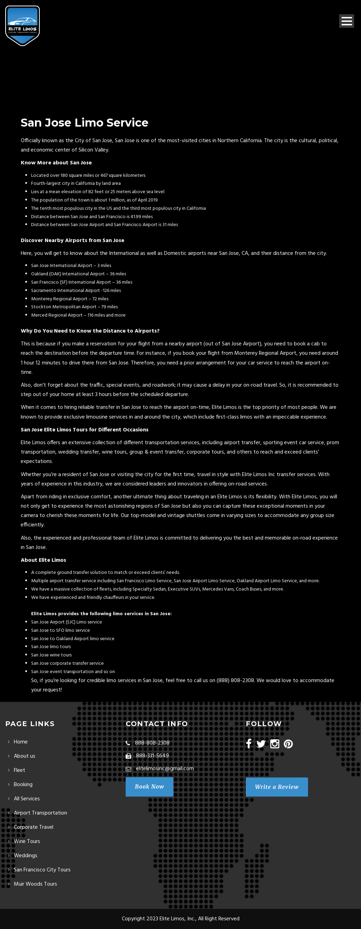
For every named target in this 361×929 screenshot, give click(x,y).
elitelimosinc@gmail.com (165, 768)
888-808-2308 (152, 743)
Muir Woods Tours (35, 884)
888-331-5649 (152, 755)
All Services (27, 798)
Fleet (19, 770)
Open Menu (346, 21)
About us (24, 756)
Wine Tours (27, 841)
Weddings (25, 855)
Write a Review (277, 786)
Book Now (149, 786)
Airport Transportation (40, 813)
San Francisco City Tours (42, 870)
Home (21, 742)
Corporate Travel (33, 827)
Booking (23, 784)
